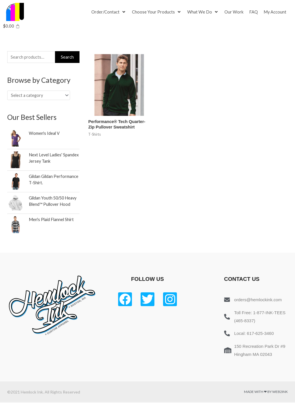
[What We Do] (203, 12)
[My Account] (276, 12)
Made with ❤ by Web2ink (266, 392)
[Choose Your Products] (157, 12)
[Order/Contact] (109, 12)
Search (67, 57)
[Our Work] (234, 12)
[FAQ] (254, 12)
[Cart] (11, 26)
